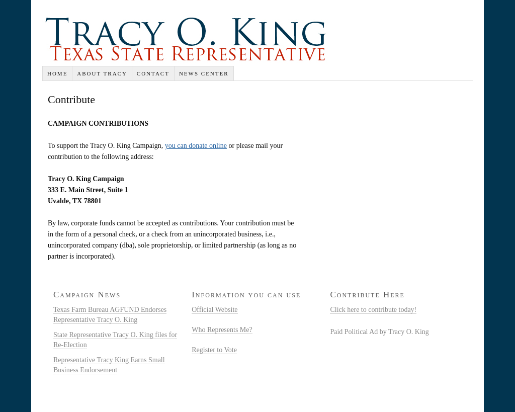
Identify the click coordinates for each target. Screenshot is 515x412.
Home (57, 73)
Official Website (214, 309)
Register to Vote (214, 350)
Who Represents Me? (222, 330)
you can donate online (196, 145)
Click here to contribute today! (373, 309)
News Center (204, 73)
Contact (153, 73)
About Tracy (102, 73)
